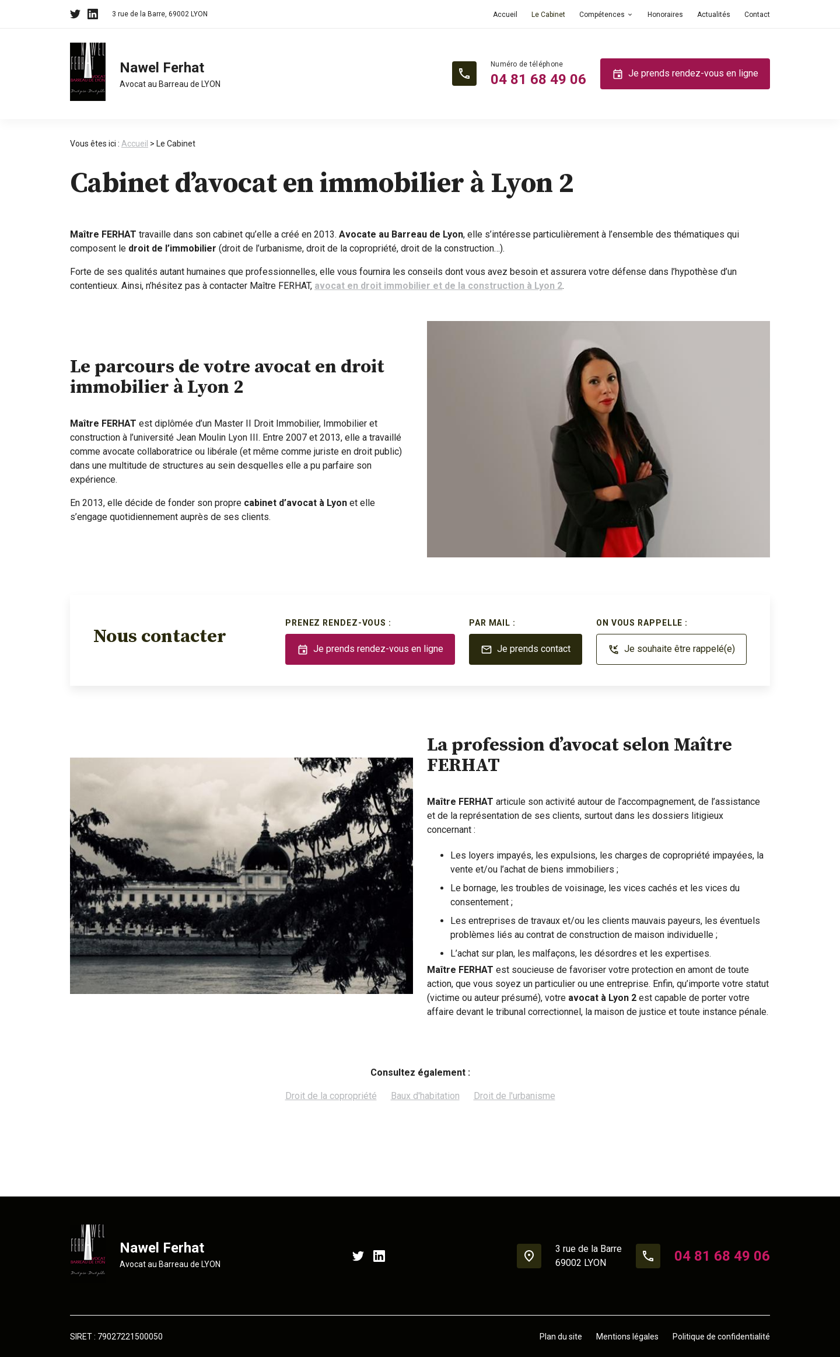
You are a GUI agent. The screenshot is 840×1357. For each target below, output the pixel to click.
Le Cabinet (548, 15)
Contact (757, 15)
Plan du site (561, 1336)
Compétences (602, 15)
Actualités (713, 15)
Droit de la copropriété (331, 1095)
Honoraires (665, 15)
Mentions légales (627, 1336)
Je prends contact (525, 650)
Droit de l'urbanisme (514, 1095)
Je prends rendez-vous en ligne (685, 74)
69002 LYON (160, 14)
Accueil (505, 15)
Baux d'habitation (425, 1095)
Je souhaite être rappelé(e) (671, 650)
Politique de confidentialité (721, 1336)
